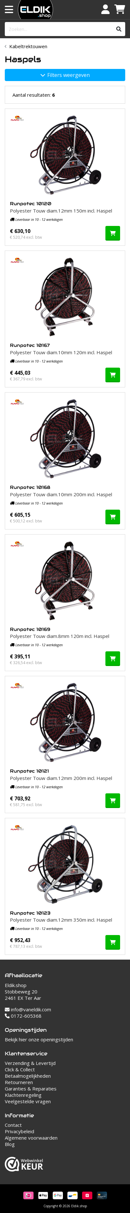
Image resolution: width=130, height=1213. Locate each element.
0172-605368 (23, 1016)
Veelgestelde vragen (28, 1101)
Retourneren (19, 1082)
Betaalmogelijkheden (28, 1076)
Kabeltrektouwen (28, 46)
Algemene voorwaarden (31, 1137)
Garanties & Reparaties (31, 1088)
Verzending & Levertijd (30, 1063)
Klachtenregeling (23, 1095)
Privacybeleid (19, 1131)
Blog (10, 1144)
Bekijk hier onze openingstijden (39, 1039)
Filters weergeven (65, 75)
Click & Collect (20, 1069)
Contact (13, 1125)
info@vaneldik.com (28, 1009)
